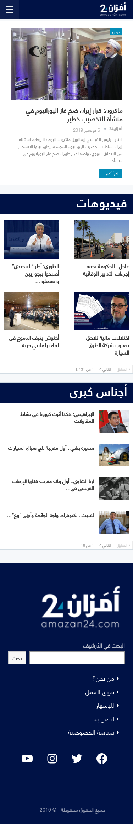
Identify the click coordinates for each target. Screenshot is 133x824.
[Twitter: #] (77, 758)
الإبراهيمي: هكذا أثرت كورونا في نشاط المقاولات (57, 417)
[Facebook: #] (101, 758)
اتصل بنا (103, 718)
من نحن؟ (103, 677)
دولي (116, 31)
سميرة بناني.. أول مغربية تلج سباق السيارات (51, 447)
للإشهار (105, 705)
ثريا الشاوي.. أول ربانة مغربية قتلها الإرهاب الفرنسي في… (53, 484)
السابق (123, 369)
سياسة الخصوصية (91, 732)
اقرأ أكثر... (110, 173)
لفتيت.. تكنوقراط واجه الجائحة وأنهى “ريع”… (50, 514)
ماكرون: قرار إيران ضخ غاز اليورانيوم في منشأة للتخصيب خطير (74, 114)
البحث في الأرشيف (104, 645)
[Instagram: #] (52, 758)
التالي (105, 369)
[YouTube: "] (27, 758)
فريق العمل (99, 691)
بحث (17, 658)
